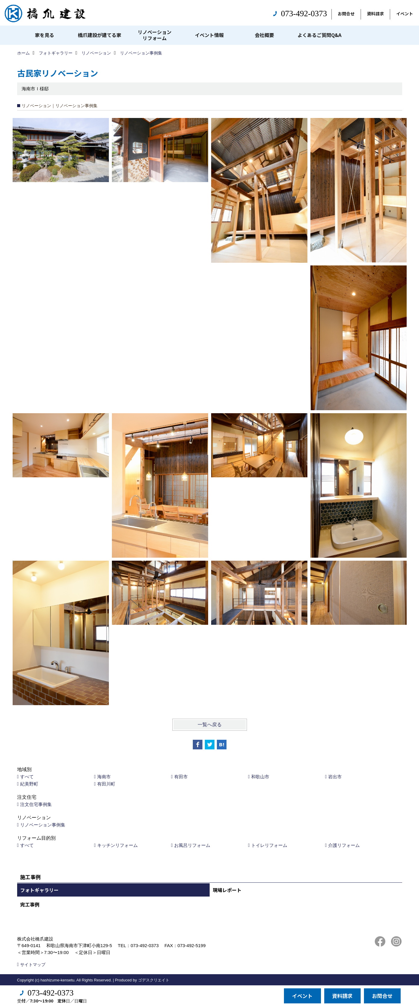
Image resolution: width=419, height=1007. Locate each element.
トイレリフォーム (269, 845)
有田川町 (106, 783)
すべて (27, 776)
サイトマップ (32, 964)
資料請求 (375, 14)
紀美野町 (29, 783)
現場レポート (227, 890)
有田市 (181, 776)
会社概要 (264, 35)
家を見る (44, 35)
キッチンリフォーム (117, 845)
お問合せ (346, 14)
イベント (404, 14)
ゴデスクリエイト (153, 980)
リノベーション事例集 (42, 824)
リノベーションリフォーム (154, 35)
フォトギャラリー (39, 890)
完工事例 (29, 904)
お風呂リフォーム (192, 845)
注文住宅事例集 (36, 804)
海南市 (104, 776)
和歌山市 (260, 776)
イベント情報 (209, 35)
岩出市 (335, 776)
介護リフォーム (344, 845)
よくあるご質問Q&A (319, 35)
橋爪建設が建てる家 (99, 35)
